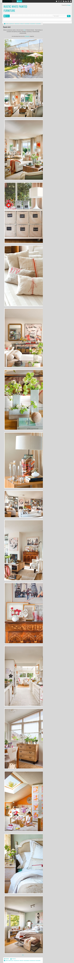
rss (63, 1)
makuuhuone (16, 960)
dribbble (68, 1)
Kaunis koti (7, 27)
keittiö (7, 960)
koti (24, 30)
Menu (20, 1)
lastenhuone (10, 960)
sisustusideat (26, 960)
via (23, 954)
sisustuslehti (37, 960)
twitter (56, 1)
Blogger (69, 5)
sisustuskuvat (32, 960)
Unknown (14, 958)
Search (68, 16)
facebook (59, 1)
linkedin (66, 1)
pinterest (70, 1)
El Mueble (27, 36)
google (61, 1)
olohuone (21, 960)
